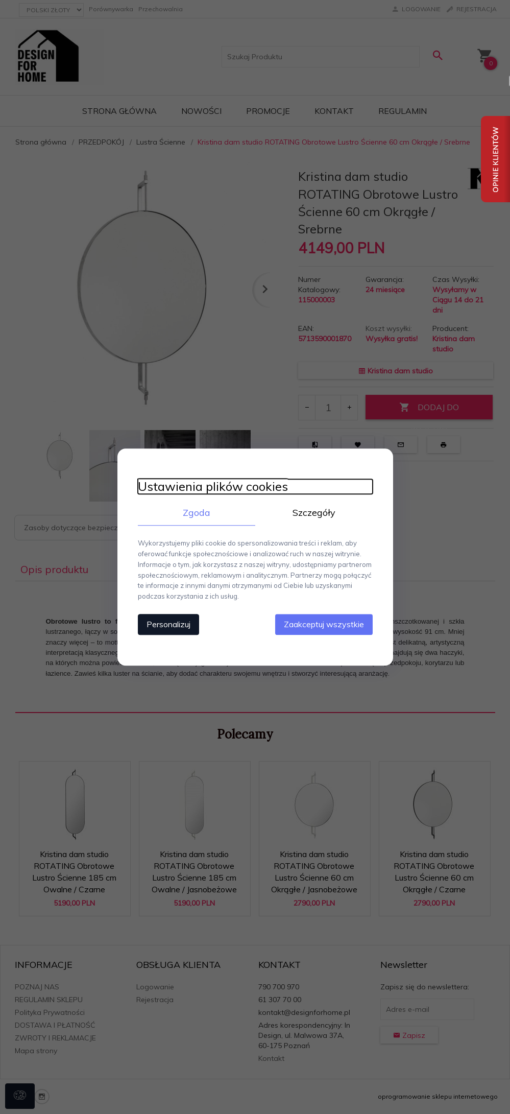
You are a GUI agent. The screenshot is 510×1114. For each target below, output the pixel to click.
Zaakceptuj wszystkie (324, 624)
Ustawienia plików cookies (213, 486)
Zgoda (196, 512)
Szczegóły (314, 512)
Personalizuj (168, 624)
